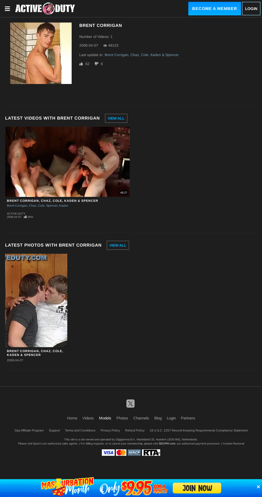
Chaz (32, 205)
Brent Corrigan (17, 205)
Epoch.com (40, 443)
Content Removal (233, 443)
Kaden (63, 205)
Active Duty (16, 213)
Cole (41, 205)
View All (116, 118)
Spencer (52, 205)
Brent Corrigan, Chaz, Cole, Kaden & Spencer (142, 55)
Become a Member (214, 8)
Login (251, 8)
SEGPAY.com (167, 443)
